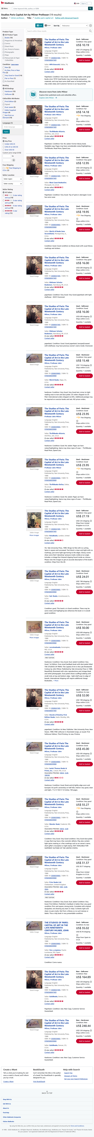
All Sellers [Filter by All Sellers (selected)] (9, 192)
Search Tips (68, 1073)
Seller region (8, 179)
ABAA (62, 773)
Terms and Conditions (77, 1126)
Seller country (8, 184)
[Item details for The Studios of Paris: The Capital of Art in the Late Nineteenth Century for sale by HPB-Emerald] (34, 47)
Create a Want (8, 1082)
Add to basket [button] (84, 60)
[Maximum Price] (7, 160)
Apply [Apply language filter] (6, 132)
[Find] (90, 8)
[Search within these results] (59, 31)
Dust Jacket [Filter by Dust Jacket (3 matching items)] (9, 107)
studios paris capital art (44, 18)
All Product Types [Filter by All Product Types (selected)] (10, 35)
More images (34, 535)
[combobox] (50, 8)
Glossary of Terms (70, 1076)
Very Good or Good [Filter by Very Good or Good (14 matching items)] (12, 75)
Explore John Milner (48, 98)
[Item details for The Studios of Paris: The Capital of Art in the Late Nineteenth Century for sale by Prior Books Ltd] (34, 860)
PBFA (46, 889)
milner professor (17, 18)
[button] (90, 31)
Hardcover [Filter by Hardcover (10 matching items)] (9, 91)
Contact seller (49, 72)
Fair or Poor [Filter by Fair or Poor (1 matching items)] (9, 78)
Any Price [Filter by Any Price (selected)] (7, 141)
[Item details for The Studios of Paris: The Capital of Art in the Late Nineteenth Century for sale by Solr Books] (34, 574)
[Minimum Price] (7, 156)
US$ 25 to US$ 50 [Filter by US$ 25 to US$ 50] (10, 147)
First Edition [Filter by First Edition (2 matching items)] (9, 101)
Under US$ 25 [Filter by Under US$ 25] (9, 144)
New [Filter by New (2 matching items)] (6, 67)
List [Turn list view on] (39, 25)
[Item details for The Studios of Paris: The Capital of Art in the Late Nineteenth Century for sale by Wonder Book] (34, 802)
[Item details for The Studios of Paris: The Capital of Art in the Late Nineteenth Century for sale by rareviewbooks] (34, 627)
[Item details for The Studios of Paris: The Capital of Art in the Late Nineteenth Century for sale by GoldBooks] (34, 979)
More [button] (56, 681)
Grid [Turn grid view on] (47, 25)
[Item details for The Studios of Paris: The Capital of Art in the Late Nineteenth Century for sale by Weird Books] (34, 358)
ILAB (66, 773)
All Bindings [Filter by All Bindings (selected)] (8, 88)
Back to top (47, 1093)
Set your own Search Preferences (76, 1079)
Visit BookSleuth (39, 1082)
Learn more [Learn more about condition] (14, 64)
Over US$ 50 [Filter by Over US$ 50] (9, 150)
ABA (61, 887)
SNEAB (47, 775)
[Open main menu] (5, 8)
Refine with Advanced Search (67, 18)
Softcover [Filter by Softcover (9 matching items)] (8, 94)
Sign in (83, 3)
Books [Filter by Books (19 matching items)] (8, 38)
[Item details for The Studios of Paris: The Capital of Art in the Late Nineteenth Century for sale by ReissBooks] (34, 520)
